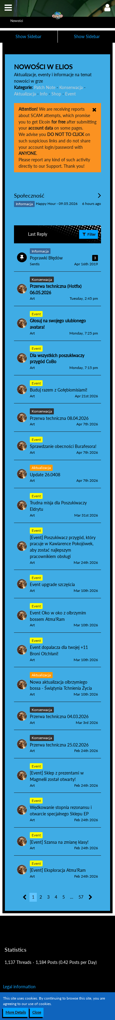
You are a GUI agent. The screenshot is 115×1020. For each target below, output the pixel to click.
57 (80, 897)
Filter (89, 234)
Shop (56, 93)
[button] (8, 8)
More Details (15, 1012)
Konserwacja (71, 87)
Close (36, 1012)
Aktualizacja (25, 93)
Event (70, 93)
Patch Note (44, 87)
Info (43, 93)
